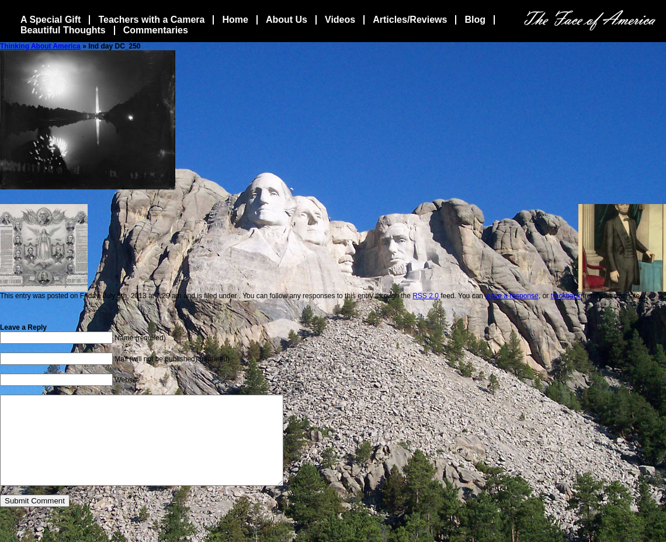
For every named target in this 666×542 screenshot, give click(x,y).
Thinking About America (40, 46)
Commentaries (155, 30)
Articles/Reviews (410, 20)
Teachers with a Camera (151, 20)
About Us (286, 20)
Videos (340, 20)
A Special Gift (50, 20)
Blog (474, 20)
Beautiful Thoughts (63, 30)
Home (235, 20)
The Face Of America (589, 20)
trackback (565, 296)
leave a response (511, 296)
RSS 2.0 (425, 296)
